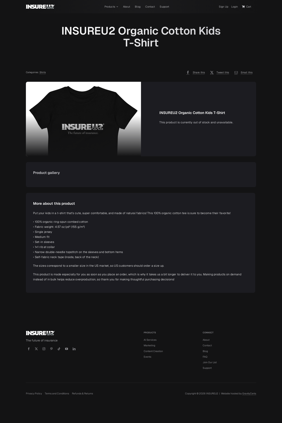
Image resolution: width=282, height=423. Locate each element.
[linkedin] (74, 349)
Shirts (43, 72)
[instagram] (44, 349)
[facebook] (29, 349)
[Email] (243, 72)
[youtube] (66, 349)
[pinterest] (51, 349)
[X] (218, 72)
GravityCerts (249, 393)
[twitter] (36, 349)
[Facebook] (195, 72)
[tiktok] (59, 349)
